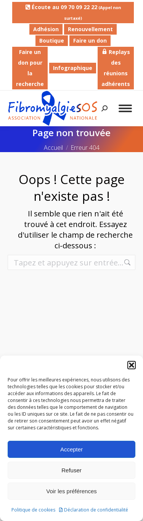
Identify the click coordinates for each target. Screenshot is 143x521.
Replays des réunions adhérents (115, 67)
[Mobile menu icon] (125, 108)
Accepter (71, 449)
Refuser (71, 470)
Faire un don (90, 40)
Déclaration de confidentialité (96, 510)
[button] (131, 365)
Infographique (72, 67)
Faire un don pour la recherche (30, 67)
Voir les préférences (71, 491)
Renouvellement (90, 29)
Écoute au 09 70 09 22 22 (73, 12)
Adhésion (46, 29)
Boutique (51, 40)
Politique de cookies (33, 510)
